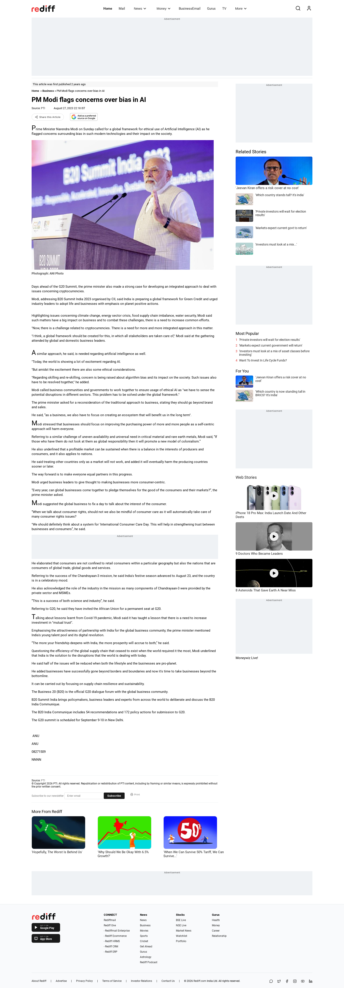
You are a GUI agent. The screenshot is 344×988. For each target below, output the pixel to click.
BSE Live (181, 920)
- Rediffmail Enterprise (117, 930)
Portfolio (181, 941)
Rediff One (110, 925)
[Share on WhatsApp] (271, 981)
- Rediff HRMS (112, 941)
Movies (144, 930)
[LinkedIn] (310, 981)
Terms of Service (112, 981)
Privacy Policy (84, 981)
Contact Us (168, 981)
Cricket (144, 941)
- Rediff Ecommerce (115, 935)
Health (216, 920)
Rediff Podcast (148, 962)
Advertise (61, 981)
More (241, 8)
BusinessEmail (190, 9)
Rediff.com (200, 981)
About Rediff (39, 981)
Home (107, 9)
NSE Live (181, 925)
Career (216, 930)
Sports (144, 935)
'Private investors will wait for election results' (269, 339)
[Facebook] (287, 981)
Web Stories (246, 477)
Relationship (219, 935)
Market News (183, 930)
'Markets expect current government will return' (270, 345)
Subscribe (114, 795)
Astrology (145, 957)
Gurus (211, 9)
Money (163, 8)
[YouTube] (303, 981)
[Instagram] (295, 981)
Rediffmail (110, 920)
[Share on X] (279, 981)
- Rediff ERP (110, 951)
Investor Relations (141, 981)
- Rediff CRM (111, 946)
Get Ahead (146, 946)
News (140, 8)
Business (48, 90)
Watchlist (181, 935)
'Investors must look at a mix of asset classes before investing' (274, 352)
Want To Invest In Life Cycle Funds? (263, 360)
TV (224, 9)
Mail (122, 9)
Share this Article (48, 117)
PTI (43, 108)
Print (135, 794)
